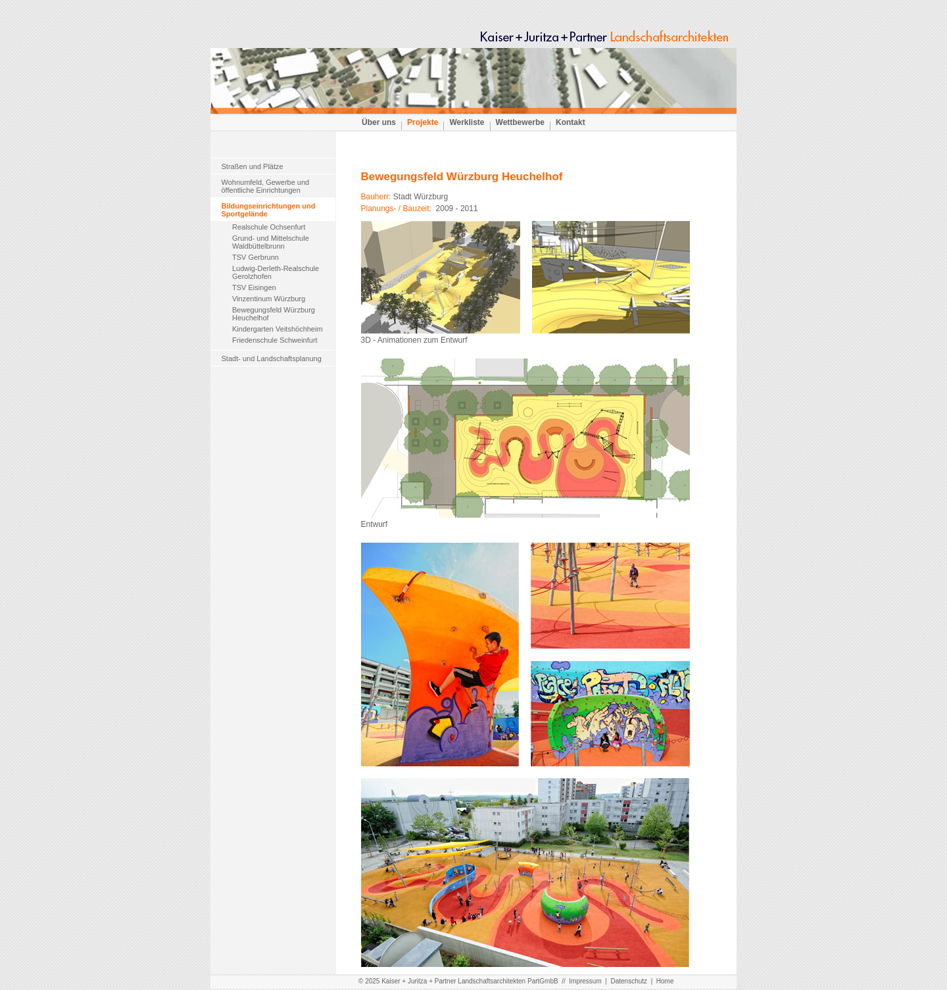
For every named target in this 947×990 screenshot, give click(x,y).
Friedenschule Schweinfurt (275, 340)
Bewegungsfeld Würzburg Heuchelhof (273, 314)
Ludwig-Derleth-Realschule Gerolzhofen (275, 272)
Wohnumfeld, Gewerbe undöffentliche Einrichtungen (266, 186)
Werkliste (466, 122)
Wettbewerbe (520, 122)
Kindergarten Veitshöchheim (277, 329)
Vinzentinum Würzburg (268, 299)
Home (665, 981)
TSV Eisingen (254, 287)
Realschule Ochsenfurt (268, 227)
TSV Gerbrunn (255, 257)
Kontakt (570, 122)
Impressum (585, 981)
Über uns (379, 122)
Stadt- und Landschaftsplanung (272, 358)
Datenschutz (628, 981)
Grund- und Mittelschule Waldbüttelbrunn (270, 242)
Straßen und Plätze (252, 166)
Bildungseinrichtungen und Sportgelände (269, 210)
